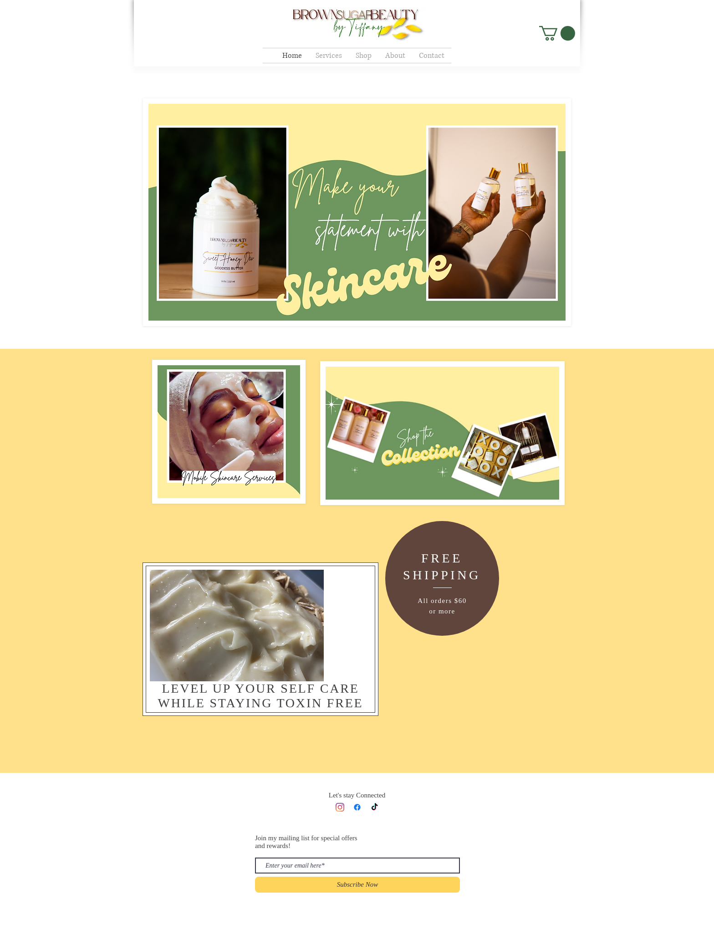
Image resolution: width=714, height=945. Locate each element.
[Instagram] (340, 807)
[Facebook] (357, 807)
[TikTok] (374, 807)
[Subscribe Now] (357, 885)
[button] (557, 33)
